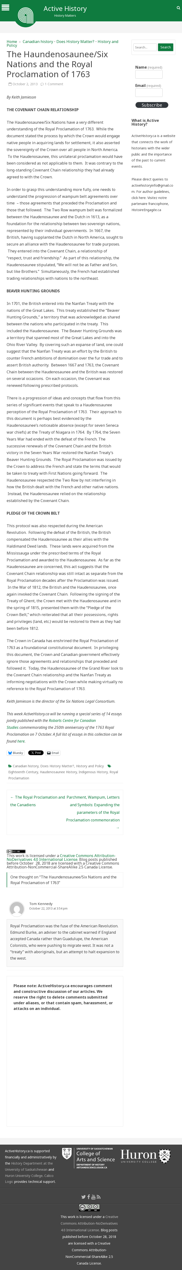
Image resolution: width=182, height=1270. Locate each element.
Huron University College (24, 1175)
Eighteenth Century (23, 772)
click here (139, 197)
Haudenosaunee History (58, 772)
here (21, 741)
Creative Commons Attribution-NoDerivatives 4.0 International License (61, 857)
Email (148, 85)
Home (12, 41)
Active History (65, 8)
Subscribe (152, 105)
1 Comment (54, 84)
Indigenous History (93, 772)
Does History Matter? (75, 41)
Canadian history (38, 41)
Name (148, 67)
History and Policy (90, 766)
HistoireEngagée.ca (146, 210)
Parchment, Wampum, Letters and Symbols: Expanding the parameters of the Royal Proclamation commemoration (93, 812)
